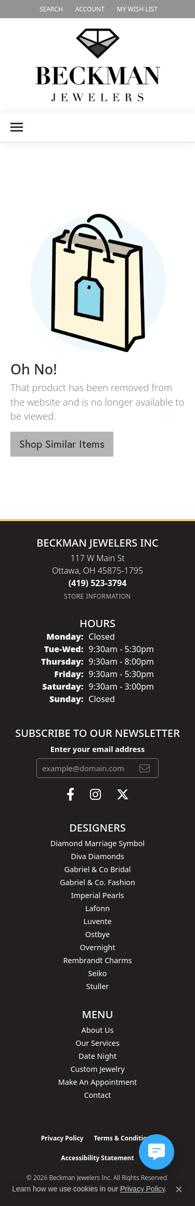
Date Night (97, 1056)
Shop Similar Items (62, 444)
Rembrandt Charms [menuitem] (97, 960)
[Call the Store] (98, 583)
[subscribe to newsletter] (144, 768)
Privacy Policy (62, 1138)
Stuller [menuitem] (97, 986)
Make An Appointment (97, 1082)
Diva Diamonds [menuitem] (97, 856)
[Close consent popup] (179, 1189)
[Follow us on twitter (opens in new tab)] (122, 794)
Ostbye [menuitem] (97, 934)
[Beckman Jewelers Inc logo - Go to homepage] (97, 65)
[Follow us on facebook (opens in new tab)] (70, 794)
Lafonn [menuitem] (97, 908)
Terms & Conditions (124, 1138)
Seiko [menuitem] (97, 973)
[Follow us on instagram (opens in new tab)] (95, 794)
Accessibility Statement (97, 1157)
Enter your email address (97, 749)
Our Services (97, 1043)
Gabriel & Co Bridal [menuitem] (97, 869)
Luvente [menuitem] (97, 921)
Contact (97, 1095)
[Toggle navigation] (16, 127)
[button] (50, 9)
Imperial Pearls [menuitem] (97, 895)
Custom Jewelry (97, 1069)
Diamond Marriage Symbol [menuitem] (97, 843)
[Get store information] (97, 596)
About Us (98, 1030)
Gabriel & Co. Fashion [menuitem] (97, 882)
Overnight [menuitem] (97, 947)
